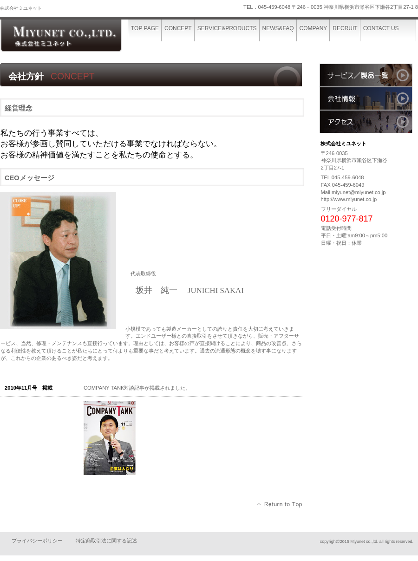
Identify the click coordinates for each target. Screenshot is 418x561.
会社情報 (366, 98)
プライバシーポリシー (37, 540)
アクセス (366, 121)
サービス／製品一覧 (366, 75)
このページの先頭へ (279, 504)
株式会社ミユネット (69, 36)
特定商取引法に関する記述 (106, 540)
